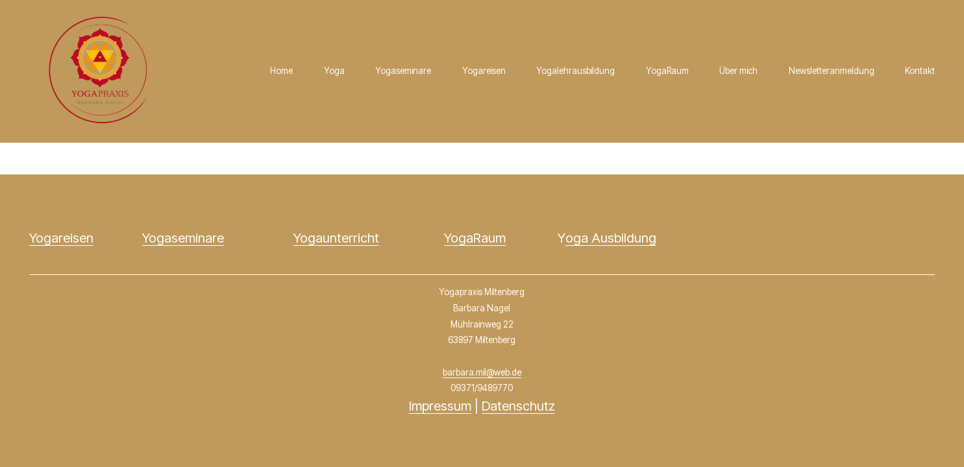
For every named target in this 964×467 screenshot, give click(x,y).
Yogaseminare (403, 71)
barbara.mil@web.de (482, 372)
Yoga (334, 71)
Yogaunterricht (336, 238)
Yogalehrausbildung (575, 71)
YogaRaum (667, 71)
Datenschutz (518, 406)
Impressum (440, 406)
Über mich (738, 71)
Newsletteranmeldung (831, 71)
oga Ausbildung (610, 238)
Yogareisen (484, 71)
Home (281, 71)
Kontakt (920, 71)
